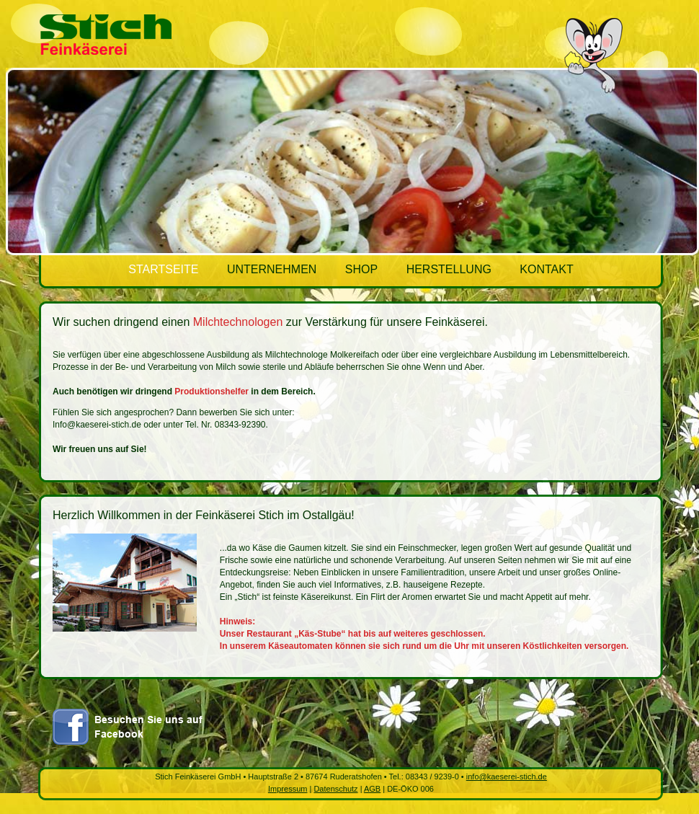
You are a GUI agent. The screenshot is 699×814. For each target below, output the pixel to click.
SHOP (361, 269)
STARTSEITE (163, 269)
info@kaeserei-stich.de (506, 776)
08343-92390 (240, 425)
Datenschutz (335, 788)
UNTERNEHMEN (271, 269)
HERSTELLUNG (450, 269)
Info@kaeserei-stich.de (97, 425)
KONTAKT (546, 269)
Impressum (287, 788)
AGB (372, 788)
